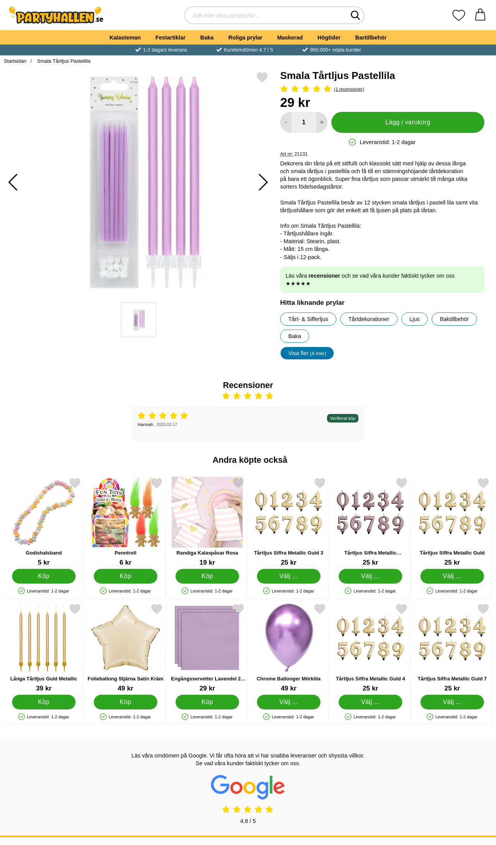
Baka (207, 37)
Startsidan (15, 61)
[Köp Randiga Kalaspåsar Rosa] (207, 576)
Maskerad (290, 37)
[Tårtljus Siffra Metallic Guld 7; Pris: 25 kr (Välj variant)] (452, 648)
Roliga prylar (245, 37)
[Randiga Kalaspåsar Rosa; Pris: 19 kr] (207, 522)
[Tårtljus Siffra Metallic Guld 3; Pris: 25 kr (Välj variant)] (289, 522)
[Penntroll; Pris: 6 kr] (125, 522)
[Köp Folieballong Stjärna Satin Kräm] (125, 702)
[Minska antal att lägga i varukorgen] (285, 122)
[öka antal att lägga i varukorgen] (321, 122)
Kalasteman (125, 37)
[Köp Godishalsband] (44, 576)
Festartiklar (170, 37)
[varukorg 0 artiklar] (480, 15)
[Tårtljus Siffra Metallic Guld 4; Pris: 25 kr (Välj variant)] (370, 648)
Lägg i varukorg (407, 122)
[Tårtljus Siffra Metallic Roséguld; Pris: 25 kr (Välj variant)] (370, 522)
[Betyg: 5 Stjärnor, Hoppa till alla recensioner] (382, 89)
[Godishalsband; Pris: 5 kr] (44, 522)
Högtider (329, 37)
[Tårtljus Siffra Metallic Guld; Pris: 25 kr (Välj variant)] (452, 522)
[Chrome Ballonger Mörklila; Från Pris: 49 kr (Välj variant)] (289, 648)
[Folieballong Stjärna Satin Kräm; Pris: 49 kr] (125, 648)
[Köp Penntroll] (125, 576)
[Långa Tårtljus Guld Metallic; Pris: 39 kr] (44, 648)
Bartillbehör (371, 37)
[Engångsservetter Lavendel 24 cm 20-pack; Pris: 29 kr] (207, 648)
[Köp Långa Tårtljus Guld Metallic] (44, 702)
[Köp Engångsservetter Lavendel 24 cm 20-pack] (207, 702)
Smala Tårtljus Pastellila (63, 61)
